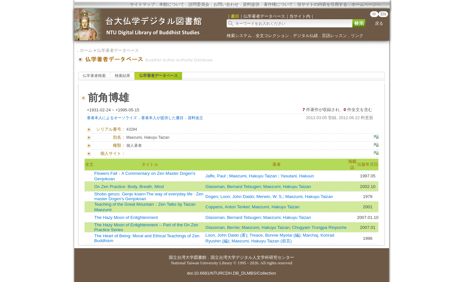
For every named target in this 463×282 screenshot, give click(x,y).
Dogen (211, 196)
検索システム (239, 35)
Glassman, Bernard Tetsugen (233, 186)
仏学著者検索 (94, 75)
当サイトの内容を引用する (322, 4)
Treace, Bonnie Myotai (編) (275, 235)
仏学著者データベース (118, 50)
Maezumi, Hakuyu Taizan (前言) (262, 241)
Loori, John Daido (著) (226, 235)
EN (383, 14)
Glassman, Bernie (222, 227)
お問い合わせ (226, 4)
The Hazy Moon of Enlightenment (126, 217)
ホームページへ (366, 4)
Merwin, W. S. (269, 196)
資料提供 (251, 4)
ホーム (86, 50)
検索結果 (122, 75)
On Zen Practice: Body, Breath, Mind (129, 186)
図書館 (200, 257)
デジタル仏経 (305, 35)
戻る (379, 23)
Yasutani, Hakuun (297, 176)
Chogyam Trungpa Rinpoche (319, 227)
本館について (171, 4)
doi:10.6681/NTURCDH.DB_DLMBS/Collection (231, 273)
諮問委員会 (198, 4)
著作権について (278, 4)
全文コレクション (272, 35)
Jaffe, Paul (216, 176)
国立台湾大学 (181, 257)
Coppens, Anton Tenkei (227, 206)
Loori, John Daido (237, 196)
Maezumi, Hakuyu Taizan (253, 176)
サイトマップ (142, 4)
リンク (357, 35)
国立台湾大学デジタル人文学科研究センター (252, 257)
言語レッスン (334, 35)
